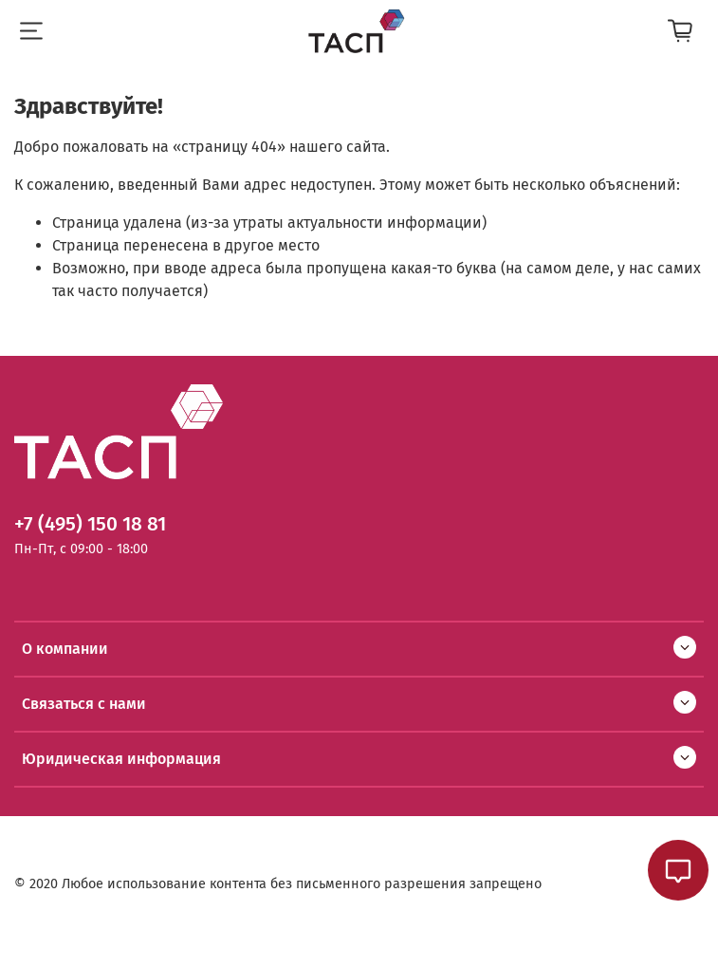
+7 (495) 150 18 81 (90, 524)
